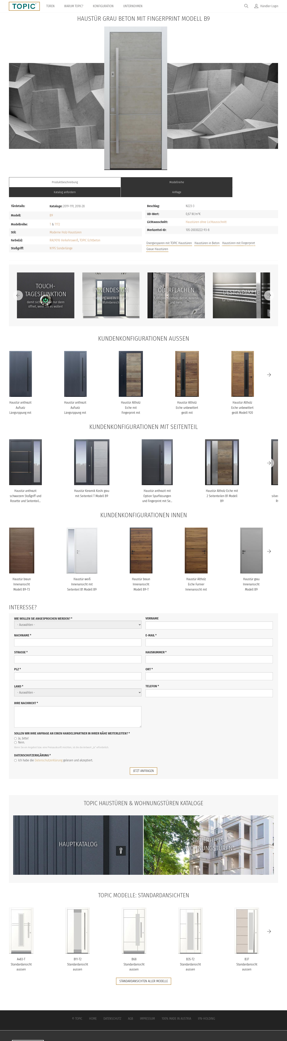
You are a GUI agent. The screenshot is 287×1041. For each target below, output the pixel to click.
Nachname (22, 625)
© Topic (77, 1008)
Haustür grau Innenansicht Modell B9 (251, 574)
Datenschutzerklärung (32, 745)
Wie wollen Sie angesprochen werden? (43, 608)
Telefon (152, 676)
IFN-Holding (206, 1008)
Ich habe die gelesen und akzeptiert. (53, 750)
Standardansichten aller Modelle (143, 971)
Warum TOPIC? (75, 6)
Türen (52, 6)
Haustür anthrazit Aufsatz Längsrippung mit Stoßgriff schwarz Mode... (20, 403)
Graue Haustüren (157, 239)
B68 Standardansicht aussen (134, 954)
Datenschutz (112, 1008)
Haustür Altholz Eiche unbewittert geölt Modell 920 (242, 398)
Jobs (220, 235)
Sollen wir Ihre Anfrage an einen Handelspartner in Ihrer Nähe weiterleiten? (72, 723)
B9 (51, 205)
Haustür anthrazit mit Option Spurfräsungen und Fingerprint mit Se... (157, 486)
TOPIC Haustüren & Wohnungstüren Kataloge (143, 793)
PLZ (17, 659)
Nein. (19, 732)
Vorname (152, 608)
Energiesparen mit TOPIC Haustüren (169, 233)
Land (18, 676)
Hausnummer (156, 642)
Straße (21, 642)
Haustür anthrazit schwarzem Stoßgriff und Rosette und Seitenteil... (25, 486)
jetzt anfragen (143, 761)
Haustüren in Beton (207, 233)
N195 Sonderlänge (61, 238)
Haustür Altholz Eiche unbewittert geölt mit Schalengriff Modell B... (187, 403)
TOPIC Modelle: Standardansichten (143, 885)
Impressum (147, 1008)
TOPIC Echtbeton (90, 230)
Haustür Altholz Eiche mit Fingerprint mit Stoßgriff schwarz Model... (131, 403)
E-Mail (151, 625)
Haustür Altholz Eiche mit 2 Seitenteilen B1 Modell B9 (222, 486)
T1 (56, 214)
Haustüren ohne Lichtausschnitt (206, 212)
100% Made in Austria (176, 1008)
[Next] (269, 285)
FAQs (233, 235)
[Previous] (18, 285)
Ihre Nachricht (26, 693)
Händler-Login (269, 6)
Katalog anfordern (177, 182)
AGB (130, 1008)
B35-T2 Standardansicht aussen (190, 954)
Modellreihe (109, 182)
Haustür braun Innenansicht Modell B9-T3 (22, 574)
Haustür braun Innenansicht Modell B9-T (141, 574)
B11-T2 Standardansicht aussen (77, 954)
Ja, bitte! (21, 728)
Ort (149, 659)
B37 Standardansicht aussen (246, 954)
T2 (58, 214)
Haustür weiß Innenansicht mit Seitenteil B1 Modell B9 (82, 574)
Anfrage (244, 182)
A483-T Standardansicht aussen (21, 954)
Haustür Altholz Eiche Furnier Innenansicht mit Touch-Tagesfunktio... (196, 579)
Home (93, 1008)
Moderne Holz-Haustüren (66, 222)
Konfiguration (104, 6)
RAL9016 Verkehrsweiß (64, 230)
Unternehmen (134, 6)
